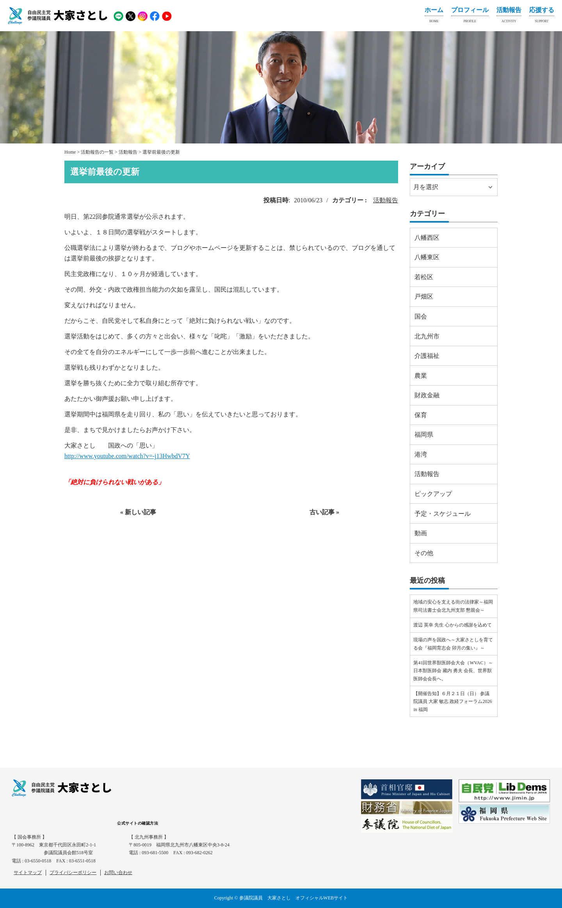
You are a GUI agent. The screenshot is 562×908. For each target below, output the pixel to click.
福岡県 (423, 434)
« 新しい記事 (138, 512)
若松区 (423, 277)
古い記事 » (324, 512)
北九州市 (426, 336)
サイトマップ (28, 872)
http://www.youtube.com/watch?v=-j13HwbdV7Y (127, 456)
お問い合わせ (118, 872)
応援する (541, 16)
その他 (423, 553)
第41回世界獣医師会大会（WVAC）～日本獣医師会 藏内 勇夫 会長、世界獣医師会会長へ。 (453, 670)
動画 (420, 533)
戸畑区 (423, 296)
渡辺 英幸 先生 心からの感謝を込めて (452, 625)
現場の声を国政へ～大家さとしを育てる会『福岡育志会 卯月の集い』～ (453, 643)
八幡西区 (426, 237)
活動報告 (508, 16)
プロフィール (470, 16)
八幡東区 (426, 257)
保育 (420, 415)
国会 (420, 316)
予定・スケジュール (442, 513)
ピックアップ (433, 493)
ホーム (434, 16)
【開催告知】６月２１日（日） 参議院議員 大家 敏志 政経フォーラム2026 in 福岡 (452, 701)
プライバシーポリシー (73, 872)
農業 (420, 375)
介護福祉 (426, 355)
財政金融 (426, 395)
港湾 (420, 454)
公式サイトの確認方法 (137, 823)
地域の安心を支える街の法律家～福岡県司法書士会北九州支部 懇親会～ (453, 605)
